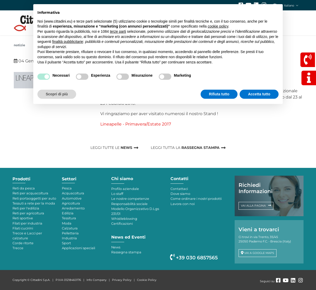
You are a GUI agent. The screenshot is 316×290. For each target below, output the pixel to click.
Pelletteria (70, 233)
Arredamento (73, 208)
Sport (66, 243)
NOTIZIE (19, 45)
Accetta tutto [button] (259, 94)
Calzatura (70, 228)
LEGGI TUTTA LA (185, 147)
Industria (69, 238)
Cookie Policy (146, 280)
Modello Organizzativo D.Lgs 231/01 (135, 211)
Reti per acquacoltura (30, 193)
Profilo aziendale (125, 189)
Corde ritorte (23, 243)
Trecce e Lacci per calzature (27, 235)
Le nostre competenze (130, 199)
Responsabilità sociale (129, 204)
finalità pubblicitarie (67, 41)
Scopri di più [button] (57, 94)
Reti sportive (22, 218)
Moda (66, 223)
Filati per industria (27, 223)
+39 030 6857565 (194, 258)
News (115, 247)
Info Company (97, 280)
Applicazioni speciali (78, 248)
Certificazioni (122, 224)
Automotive (72, 198)
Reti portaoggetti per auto (34, 198)
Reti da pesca (23, 188)
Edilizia (68, 213)
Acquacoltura (73, 193)
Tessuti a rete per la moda (33, 203)
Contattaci (179, 189)
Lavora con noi (182, 204)
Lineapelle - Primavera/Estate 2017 (135, 124)
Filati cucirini (22, 228)
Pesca (67, 188)
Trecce (17, 248)
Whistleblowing (124, 219)
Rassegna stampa (126, 252)
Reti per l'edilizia (25, 208)
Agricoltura (71, 203)
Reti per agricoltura (28, 213)
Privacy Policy (121, 280)
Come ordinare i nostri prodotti (196, 199)
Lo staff (117, 194)
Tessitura (69, 218)
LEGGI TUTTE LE (111, 147)
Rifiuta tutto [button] (219, 94)
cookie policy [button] (218, 26)
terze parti (118, 31)
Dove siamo (180, 194)
